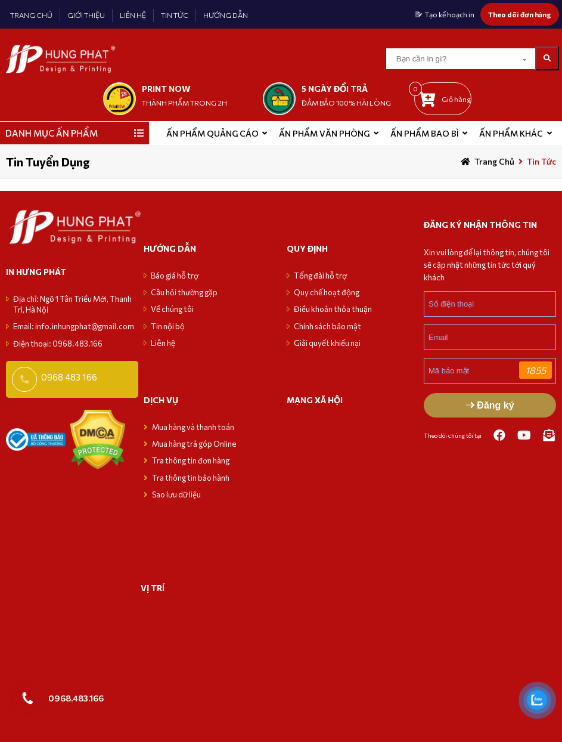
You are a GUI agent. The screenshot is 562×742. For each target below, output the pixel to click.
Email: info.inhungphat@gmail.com (73, 326)
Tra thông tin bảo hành (190, 478)
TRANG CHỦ (31, 15)
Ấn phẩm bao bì (424, 133)
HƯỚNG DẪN (225, 15)
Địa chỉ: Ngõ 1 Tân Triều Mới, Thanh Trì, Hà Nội (72, 304)
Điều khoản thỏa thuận (333, 309)
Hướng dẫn (170, 248)
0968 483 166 (69, 377)
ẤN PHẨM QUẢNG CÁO (212, 133)
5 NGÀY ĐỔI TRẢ (335, 89)
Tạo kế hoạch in (449, 14)
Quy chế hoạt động (326, 292)
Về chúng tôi (172, 309)
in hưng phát (36, 272)
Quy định (307, 248)
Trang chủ (494, 161)
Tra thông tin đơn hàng (190, 460)
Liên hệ (163, 343)
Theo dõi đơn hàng (519, 14)
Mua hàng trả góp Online (194, 444)
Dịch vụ (161, 400)
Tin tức (541, 161)
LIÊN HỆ (133, 15)
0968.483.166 (76, 697)
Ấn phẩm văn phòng (324, 133)
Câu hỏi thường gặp (184, 292)
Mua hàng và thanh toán (193, 427)
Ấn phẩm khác (511, 133)
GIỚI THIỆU (86, 15)
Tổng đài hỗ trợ (320, 275)
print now (166, 89)
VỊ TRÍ (152, 588)
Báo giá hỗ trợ (174, 275)
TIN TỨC (174, 15)
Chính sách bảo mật (327, 326)
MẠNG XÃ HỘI (315, 400)
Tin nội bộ (168, 326)
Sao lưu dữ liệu (176, 494)
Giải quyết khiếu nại (327, 343)
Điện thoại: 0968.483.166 (58, 343)
